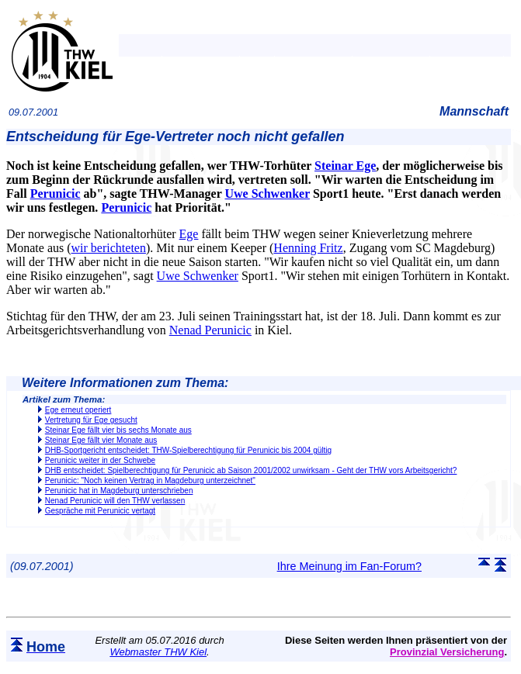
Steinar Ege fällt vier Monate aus (101, 440)
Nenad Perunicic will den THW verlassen (115, 500)
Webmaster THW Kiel (158, 652)
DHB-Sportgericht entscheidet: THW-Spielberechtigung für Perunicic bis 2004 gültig (188, 450)
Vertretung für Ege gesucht (91, 420)
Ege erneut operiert (78, 410)
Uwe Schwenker (266, 193)
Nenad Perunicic (210, 330)
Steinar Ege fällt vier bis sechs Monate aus (118, 430)
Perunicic (55, 193)
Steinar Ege (345, 165)
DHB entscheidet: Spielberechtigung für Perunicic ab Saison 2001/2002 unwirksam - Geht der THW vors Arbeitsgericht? (251, 470)
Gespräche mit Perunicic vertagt (100, 510)
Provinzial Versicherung (447, 652)
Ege (189, 233)
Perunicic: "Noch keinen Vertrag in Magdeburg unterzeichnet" (150, 480)
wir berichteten (108, 247)
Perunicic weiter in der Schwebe (100, 460)
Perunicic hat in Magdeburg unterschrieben (119, 490)
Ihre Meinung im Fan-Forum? (349, 566)
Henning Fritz (307, 247)
